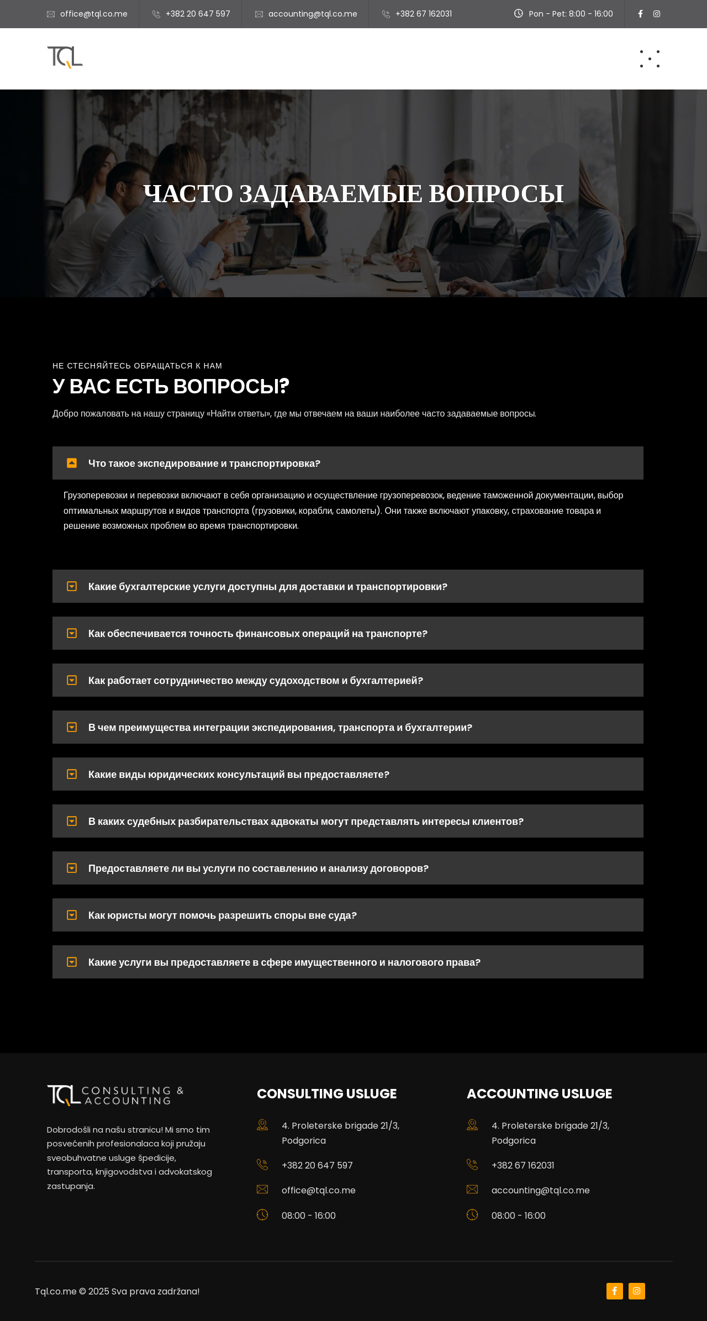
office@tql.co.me (94, 13)
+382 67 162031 (523, 1165)
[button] (347, 463)
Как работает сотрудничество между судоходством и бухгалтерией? (255, 680)
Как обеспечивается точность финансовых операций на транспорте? (258, 633)
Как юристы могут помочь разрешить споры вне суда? (222, 915)
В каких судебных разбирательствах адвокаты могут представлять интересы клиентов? (306, 821)
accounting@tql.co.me (541, 1190)
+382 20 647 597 (198, 13)
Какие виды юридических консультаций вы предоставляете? (238, 774)
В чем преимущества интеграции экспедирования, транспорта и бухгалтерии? (280, 727)
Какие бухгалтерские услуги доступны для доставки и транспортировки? (267, 586)
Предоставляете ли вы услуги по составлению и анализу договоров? (258, 868)
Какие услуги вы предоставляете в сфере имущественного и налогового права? (284, 962)
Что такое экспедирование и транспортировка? (204, 463)
